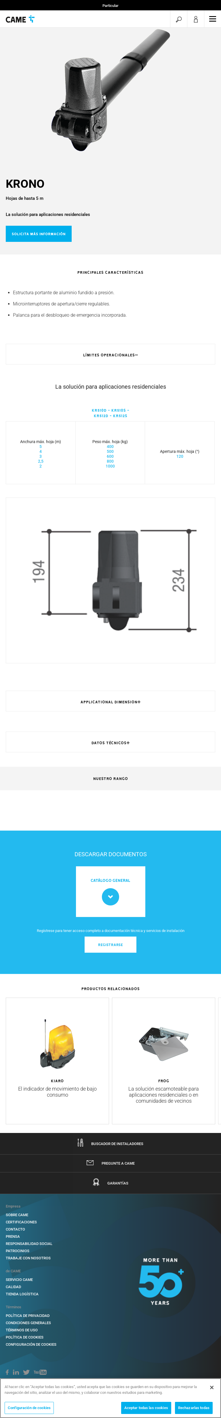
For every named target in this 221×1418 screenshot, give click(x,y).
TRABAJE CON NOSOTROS (28, 1258)
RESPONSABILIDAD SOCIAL (29, 1244)
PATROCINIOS (17, 1251)
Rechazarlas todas (193, 1408)
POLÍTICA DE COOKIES (24, 1337)
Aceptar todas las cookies (146, 1408)
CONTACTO (15, 1229)
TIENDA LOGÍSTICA (22, 1294)
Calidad (13, 1287)
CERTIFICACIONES (21, 1222)
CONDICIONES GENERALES (28, 1323)
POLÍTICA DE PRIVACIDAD (27, 1315)
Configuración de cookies (31, 1344)
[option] (110, 90)
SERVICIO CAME (19, 1279)
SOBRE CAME (17, 1215)
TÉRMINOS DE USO (22, 1330)
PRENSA (13, 1236)
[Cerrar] (211, 1387)
